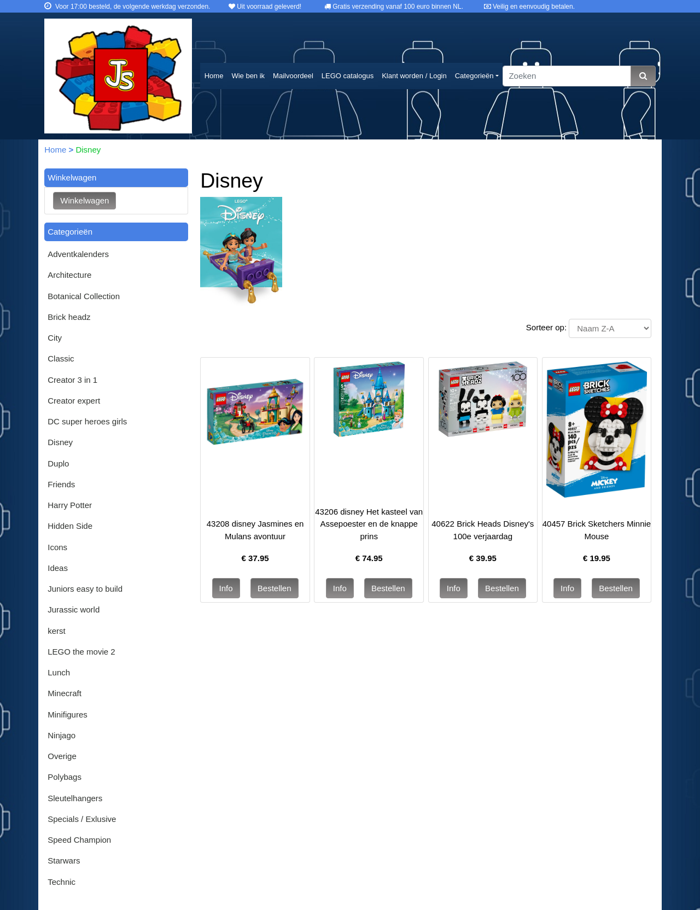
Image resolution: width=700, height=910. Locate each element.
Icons (57, 547)
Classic (61, 358)
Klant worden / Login (414, 76)
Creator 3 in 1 (72, 379)
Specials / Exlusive (82, 819)
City (55, 337)
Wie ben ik (248, 76)
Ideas (58, 568)
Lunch (59, 672)
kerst (57, 630)
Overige (62, 756)
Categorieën (474, 76)
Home (214, 76)
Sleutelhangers (75, 798)
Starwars (64, 860)
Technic (61, 881)
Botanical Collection (84, 296)
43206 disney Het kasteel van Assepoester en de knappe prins (369, 524)
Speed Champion (79, 839)
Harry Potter (70, 505)
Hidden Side (70, 525)
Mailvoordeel (293, 76)
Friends (61, 484)
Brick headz (69, 317)
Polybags (64, 776)
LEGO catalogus (348, 76)
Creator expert (74, 400)
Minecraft (64, 693)
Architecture (69, 274)
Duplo (58, 463)
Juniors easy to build (85, 588)
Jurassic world (74, 609)
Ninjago (61, 735)
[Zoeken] (567, 76)
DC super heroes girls (87, 421)
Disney (60, 442)
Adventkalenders (78, 254)
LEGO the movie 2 (81, 651)
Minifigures (68, 714)
